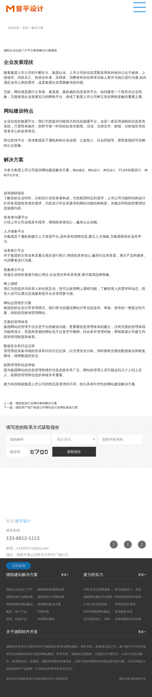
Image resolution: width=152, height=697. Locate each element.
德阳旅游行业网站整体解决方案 (27, 597)
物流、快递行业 (16, 619)
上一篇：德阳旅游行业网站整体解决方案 (30, 403)
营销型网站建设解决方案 (22, 604)
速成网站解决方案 (49, 604)
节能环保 (43, 611)
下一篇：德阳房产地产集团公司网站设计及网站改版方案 (41, 407)
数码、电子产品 (16, 611)
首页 (25, 28)
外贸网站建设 (46, 619)
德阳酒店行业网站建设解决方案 (58, 597)
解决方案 (37, 28)
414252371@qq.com (33, 563)
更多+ (142, 632)
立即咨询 (18, 581)
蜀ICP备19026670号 (132, 679)
